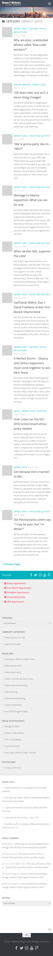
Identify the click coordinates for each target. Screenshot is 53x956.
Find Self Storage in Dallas (16, 711)
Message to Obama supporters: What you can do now (30, 200)
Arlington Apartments (18, 592)
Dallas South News (13, 705)
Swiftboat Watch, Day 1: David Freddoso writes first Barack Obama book (32, 307)
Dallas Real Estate (13, 644)
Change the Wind (12, 726)
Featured (33, 28)
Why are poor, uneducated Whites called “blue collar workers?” (31, 45)
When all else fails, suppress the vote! (32, 253)
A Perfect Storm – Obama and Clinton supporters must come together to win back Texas (32, 365)
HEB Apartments (15, 601)
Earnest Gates (20, 28)
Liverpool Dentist (12, 746)
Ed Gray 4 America (13, 767)
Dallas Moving (11, 691)
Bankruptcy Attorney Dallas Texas (20, 659)
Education (42, 410)
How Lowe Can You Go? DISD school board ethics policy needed (30, 424)
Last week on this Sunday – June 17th (21, 817)
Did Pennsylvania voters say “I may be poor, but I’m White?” (32, 524)
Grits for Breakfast (13, 739)
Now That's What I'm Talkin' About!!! (20, 752)
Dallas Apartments (16, 583)
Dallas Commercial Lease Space (19, 678)
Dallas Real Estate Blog (15, 698)
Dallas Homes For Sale (15, 637)
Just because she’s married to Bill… (31, 474)
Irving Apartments (16, 597)
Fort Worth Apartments (19, 588)
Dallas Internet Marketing (16, 685)
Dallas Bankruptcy (13, 672)
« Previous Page (11, 564)
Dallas (17, 410)
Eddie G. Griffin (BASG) (14, 733)
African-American (22, 84)
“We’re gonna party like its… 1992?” (32, 146)
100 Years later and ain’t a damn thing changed (31, 95)
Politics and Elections (39, 135)
